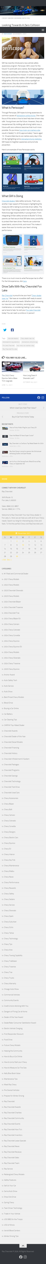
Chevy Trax (8, 972)
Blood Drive (8, 703)
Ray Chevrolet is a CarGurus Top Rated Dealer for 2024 (27, 443)
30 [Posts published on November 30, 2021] (17, 556)
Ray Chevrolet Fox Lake (10, 349)
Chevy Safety (9, 894)
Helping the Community (13, 1051)
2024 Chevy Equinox (12, 641)
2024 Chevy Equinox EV (13, 647)
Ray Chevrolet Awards (12, 1107)
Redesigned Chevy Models (14, 1174)
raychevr (8, 34)
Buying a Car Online (11, 708)
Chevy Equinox (9, 843)
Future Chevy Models (12, 1045)
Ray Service (8, 1169)
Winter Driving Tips (11, 1236)
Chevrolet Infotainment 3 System (16, 759)
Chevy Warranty (10, 983)
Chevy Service (9, 905)
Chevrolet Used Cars (12, 793)
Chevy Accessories (11, 798)
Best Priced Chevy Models (14, 697)
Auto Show (8, 691)
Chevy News (8, 877)
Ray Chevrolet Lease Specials (15, 1141)
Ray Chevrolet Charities (13, 1113)
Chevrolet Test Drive (12, 787)
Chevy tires (8, 950)
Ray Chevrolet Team (11, 1163)
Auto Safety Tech (10, 680)
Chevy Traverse (10, 967)
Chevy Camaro (9, 815)
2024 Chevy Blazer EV (12, 618)
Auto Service (9, 686)
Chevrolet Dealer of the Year (15, 736)
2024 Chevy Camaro (11, 624)
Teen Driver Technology (13, 1208)
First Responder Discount (13, 1034)
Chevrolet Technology (12, 781)
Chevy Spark (8, 916)
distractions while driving (26, 115)
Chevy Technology (11, 939)
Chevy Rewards (10, 888)
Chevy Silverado (10, 910)
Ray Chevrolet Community (14, 1118)
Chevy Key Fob (9, 860)
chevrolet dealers (13, 338)
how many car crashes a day (29, 130)
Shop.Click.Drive (10, 1197)
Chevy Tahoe (9, 933)
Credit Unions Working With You (16, 18)
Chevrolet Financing (11, 748)
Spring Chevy (9, 1202)
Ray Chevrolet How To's (13, 1129)
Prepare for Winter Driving (14, 1096)
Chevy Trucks (9, 978)
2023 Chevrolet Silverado (13, 590)
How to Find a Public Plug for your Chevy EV (23, 427)
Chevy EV (7, 849)
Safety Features (10, 1180)
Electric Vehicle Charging (13, 1028)
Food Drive (8, 1040)
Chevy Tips (8, 944)
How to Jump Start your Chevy (15, 1062)
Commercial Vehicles (12, 995)
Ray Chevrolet (7, 295)
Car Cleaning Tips (10, 720)
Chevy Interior (9, 854)
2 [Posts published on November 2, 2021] (16, 541)
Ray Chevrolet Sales (11, 1157)
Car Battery (8, 714)
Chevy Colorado (10, 821)
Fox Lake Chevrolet (33, 310)
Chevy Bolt (8, 809)
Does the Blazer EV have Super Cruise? (21, 435)
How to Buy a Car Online (13, 1056)
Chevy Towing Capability (13, 955)
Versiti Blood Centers (12, 1230)
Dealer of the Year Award (13, 1017)
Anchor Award (9, 675)
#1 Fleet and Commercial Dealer (16, 574)
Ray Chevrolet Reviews (12, 1152)
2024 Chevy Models (11, 652)
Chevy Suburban (10, 922)
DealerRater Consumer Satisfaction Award (20, 1023)
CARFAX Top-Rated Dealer (14, 725)
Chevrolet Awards (11, 731)
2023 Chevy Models (11, 596)
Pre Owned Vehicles (11, 1090)
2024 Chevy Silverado (12, 658)
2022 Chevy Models (11, 585)
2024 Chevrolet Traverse (13, 607)
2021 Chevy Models (11, 579)
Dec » (9, 560)
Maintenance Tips (11, 1079)
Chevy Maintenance (11, 866)
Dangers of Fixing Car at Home (15, 1011)
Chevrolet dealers (8, 201)
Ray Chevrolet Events (12, 1124)
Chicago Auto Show (11, 989)
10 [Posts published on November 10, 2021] (23, 545)
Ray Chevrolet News (11, 1146)
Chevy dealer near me (27, 338)
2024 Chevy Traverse (12, 663)
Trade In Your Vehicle (12, 1214)
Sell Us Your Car (10, 1186)
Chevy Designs (9, 832)
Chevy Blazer (9, 804)
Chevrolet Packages (11, 764)
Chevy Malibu (9, 871)
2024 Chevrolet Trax (11, 613)
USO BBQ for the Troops (13, 1219)
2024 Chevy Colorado (12, 630)
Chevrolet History (10, 753)
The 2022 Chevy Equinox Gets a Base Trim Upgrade (9, 378)
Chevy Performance (11, 882)
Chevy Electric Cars (11, 837)
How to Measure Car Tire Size (15, 1068)
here (25, 281)
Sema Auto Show (10, 1191)
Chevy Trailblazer (10, 961)
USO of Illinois (9, 1225)
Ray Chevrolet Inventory (13, 1135)
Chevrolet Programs (11, 770)
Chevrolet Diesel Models (13, 742)
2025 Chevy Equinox (12, 669)
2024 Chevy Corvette (12, 635)
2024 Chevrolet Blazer (12, 602)
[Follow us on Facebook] (38, 397)
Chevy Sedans (9, 899)
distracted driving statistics (31, 139)
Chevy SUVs (8, 927)
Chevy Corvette (10, 826)
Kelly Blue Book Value (12, 1073)
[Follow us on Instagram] (42, 397)
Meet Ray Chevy (10, 1084)
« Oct (4, 560)
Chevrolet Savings (11, 776)
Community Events (11, 1000)
